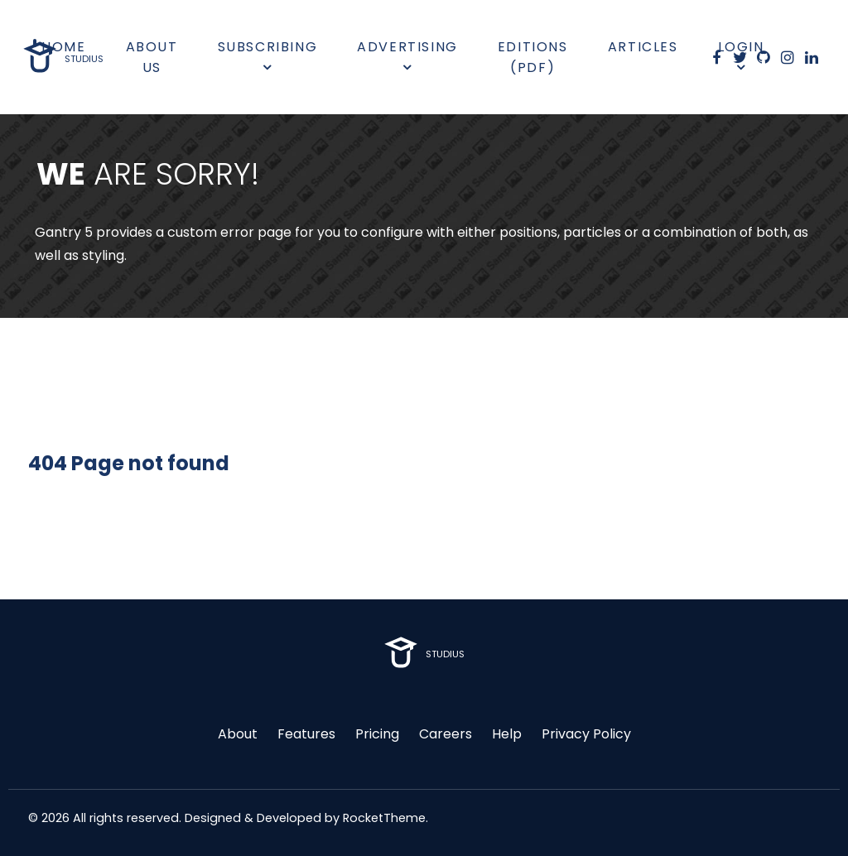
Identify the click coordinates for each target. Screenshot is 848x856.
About (238, 733)
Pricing (377, 733)
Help (507, 733)
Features (306, 733)
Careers (445, 733)
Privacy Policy (586, 733)
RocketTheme (384, 818)
